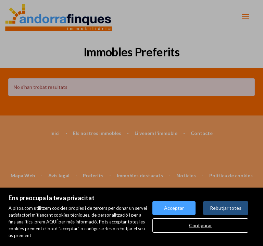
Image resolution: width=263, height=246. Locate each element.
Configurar (200, 225)
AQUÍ (52, 221)
